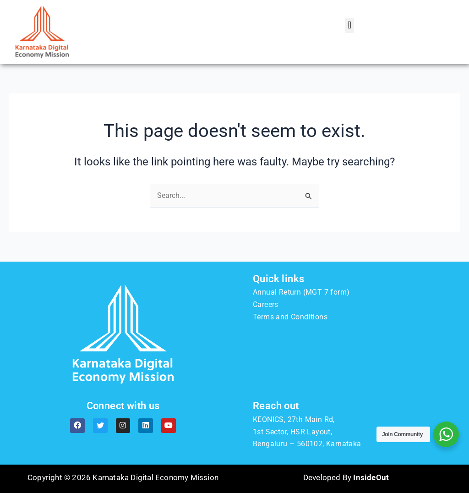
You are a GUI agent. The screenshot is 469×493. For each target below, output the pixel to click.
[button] (349, 25)
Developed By (346, 477)
